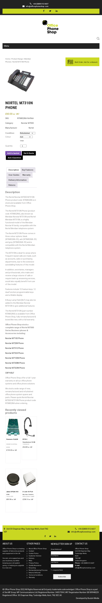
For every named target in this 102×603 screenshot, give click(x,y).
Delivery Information (17, 180)
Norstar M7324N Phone (15, 368)
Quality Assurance (35, 565)
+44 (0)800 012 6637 (87, 563)
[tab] (14, 169)
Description (13, 170)
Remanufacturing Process (38, 570)
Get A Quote (29, 153)
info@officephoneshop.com (37, 6)
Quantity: (9, 146)
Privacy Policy (34, 563)
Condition (9, 133)
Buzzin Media (93, 598)
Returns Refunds (35, 573)
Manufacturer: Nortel (19, 128)
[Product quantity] (23, 146)
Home (7, 59)
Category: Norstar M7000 (19, 123)
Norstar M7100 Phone (14, 338)
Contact (31, 551)
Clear (22, 141)
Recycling (32, 568)
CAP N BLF (9, 373)
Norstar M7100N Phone (15, 358)
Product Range (17, 59)
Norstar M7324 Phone (14, 353)
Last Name (54, 562)
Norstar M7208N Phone (15, 363)
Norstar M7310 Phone (14, 348)
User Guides (13, 175)
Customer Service (35, 556)
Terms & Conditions (36, 575)
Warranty (26, 175)
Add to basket (13, 153)
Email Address (56, 549)
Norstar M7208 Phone (14, 343)
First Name (54, 556)
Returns (11, 185)
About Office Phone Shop (38, 549)
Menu (6, 46)
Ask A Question (14, 158)
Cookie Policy (33, 553)
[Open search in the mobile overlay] (98, 38)
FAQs (30, 561)
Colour (8, 137)
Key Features (27, 170)
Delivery (31, 558)
